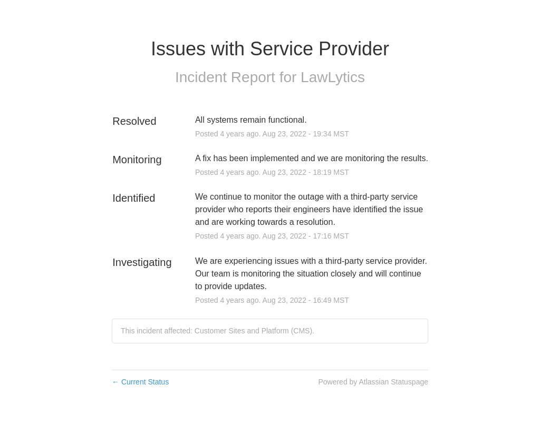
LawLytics (333, 77)
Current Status (140, 382)
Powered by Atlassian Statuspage (373, 382)
